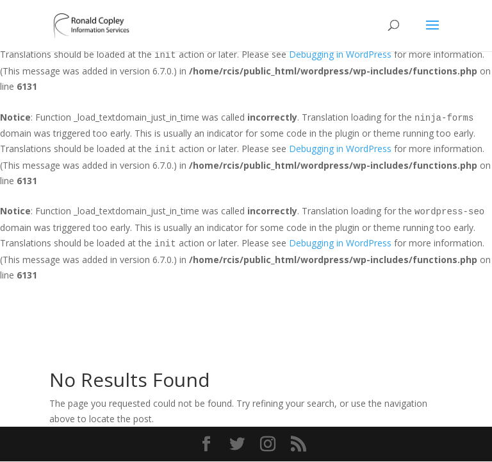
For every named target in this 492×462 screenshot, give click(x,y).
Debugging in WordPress (340, 54)
